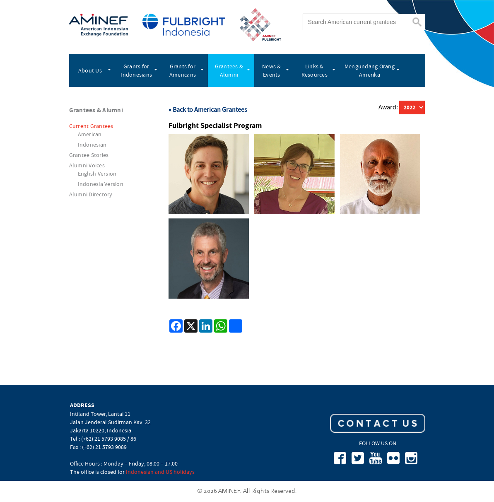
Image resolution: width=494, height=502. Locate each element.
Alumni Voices (87, 165)
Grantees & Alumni (229, 70)
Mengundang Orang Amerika (370, 70)
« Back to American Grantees (208, 110)
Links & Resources (314, 70)
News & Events (271, 70)
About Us (90, 70)
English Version (97, 173)
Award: (388, 107)
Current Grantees (91, 126)
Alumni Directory (91, 194)
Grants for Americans (182, 70)
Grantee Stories (89, 155)
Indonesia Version (100, 184)
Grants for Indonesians (136, 70)
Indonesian (92, 144)
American (90, 134)
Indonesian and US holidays (160, 471)
